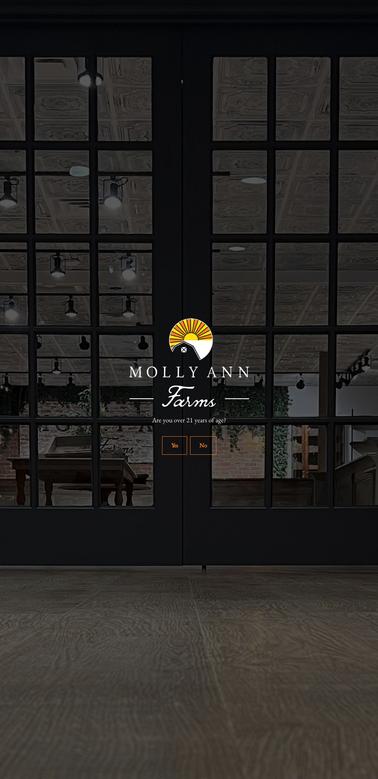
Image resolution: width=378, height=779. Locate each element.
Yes (174, 445)
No (203, 445)
